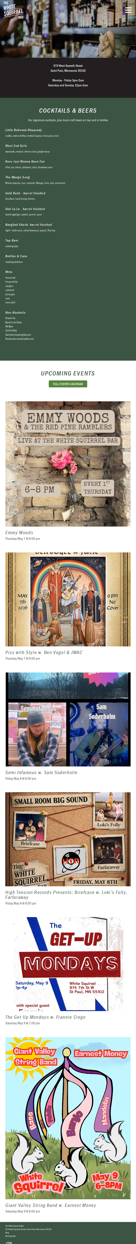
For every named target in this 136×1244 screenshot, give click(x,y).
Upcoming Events (68, 373)
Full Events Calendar (68, 384)
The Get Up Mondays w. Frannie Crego (68, 974)
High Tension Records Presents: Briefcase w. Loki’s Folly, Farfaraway (68, 851)
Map (7, 1232)
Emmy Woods (68, 473)
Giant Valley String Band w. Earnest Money (68, 1128)
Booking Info (10, 1235)
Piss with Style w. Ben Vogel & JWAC (68, 609)
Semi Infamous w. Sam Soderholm (68, 729)
